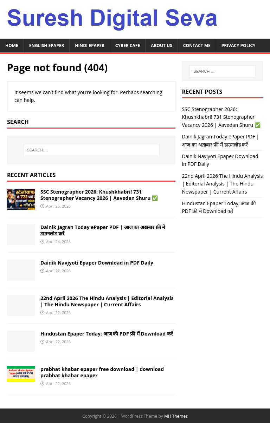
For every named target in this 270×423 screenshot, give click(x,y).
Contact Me (197, 45)
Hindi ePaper (89, 45)
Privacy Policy (238, 45)
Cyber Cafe (127, 45)
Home (11, 45)
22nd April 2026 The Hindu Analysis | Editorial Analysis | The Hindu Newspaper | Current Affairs (107, 301)
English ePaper (46, 45)
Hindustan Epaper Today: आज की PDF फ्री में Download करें (106, 333)
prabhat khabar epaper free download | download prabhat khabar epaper (102, 372)
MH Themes (176, 416)
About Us (161, 45)
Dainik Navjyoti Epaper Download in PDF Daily (96, 262)
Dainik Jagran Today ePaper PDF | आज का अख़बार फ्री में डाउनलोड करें (102, 230)
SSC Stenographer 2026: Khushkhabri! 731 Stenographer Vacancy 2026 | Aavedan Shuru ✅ (99, 194)
